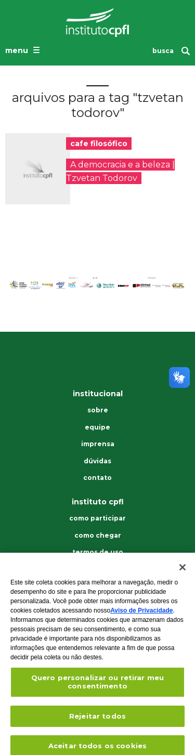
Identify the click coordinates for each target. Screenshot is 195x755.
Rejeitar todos (97, 721)
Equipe (97, 427)
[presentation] (37, 168)
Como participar (97, 518)
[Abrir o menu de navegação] (23, 50)
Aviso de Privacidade (141, 615)
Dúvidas (97, 461)
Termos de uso (97, 552)
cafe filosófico (98, 143)
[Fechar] (182, 572)
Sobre (97, 410)
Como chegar (97, 535)
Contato (97, 477)
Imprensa (97, 444)
